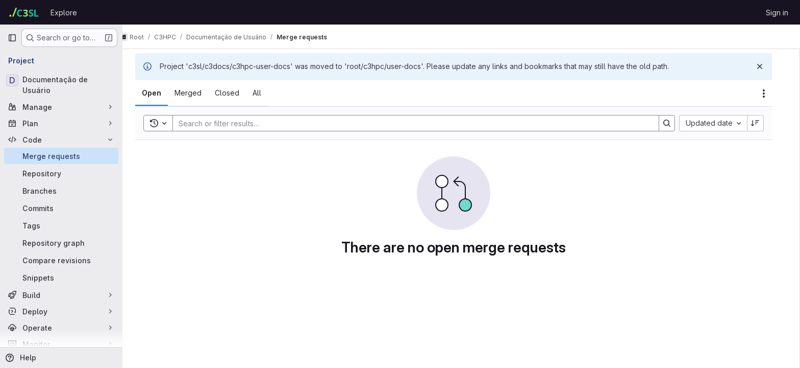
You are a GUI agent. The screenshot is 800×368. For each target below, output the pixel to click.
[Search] (418, 123)
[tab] (159, 93)
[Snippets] (61, 277)
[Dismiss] (767, 66)
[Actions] (771, 93)
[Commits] (61, 208)
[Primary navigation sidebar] (12, 38)
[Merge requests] (61, 156)
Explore (64, 12)
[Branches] (61, 190)
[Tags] (61, 225)
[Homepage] (24, 12)
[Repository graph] (61, 243)
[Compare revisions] (61, 260)
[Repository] (61, 173)
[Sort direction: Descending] (763, 123)
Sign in (777, 12)
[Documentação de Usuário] (61, 85)
